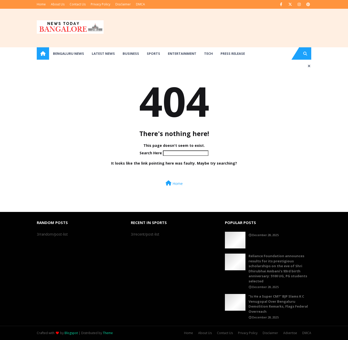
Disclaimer (123, 4)
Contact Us (78, 4)
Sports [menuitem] (153, 53)
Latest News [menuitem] (103, 53)
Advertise (290, 333)
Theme (108, 333)
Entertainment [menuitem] (182, 53)
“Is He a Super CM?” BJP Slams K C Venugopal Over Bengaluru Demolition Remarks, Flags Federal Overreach (278, 304)
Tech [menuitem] (208, 53)
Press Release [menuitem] (233, 53)
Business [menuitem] (131, 53)
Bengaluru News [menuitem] (68, 53)
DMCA (140, 4)
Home (41, 4)
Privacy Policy (100, 4)
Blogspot (71, 333)
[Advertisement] (217, 28)
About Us (58, 4)
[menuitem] (43, 53)
